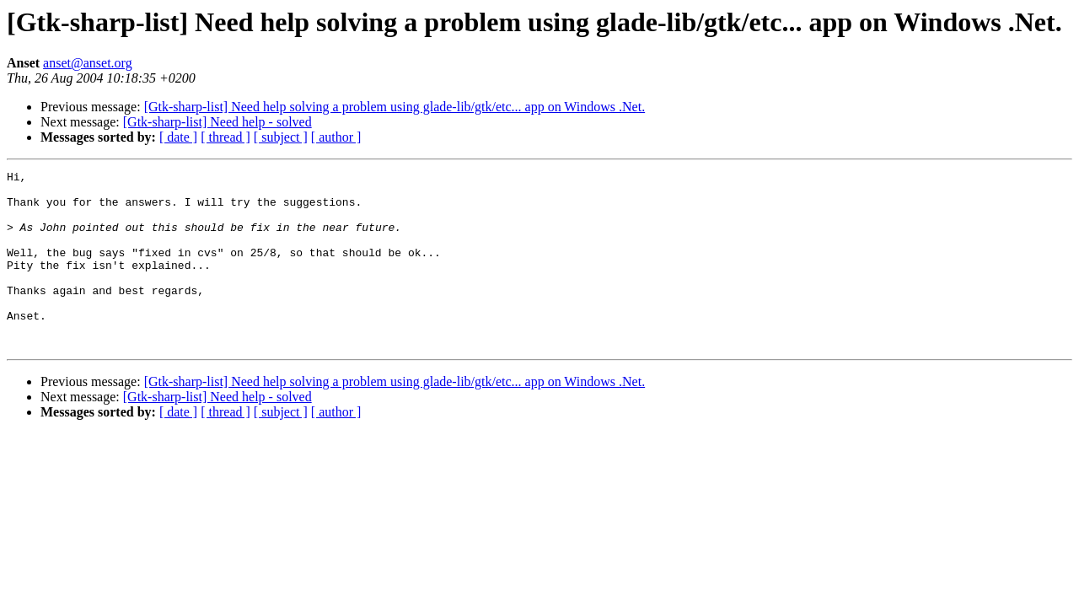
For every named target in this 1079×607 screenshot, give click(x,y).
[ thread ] (225, 137)
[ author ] (336, 137)
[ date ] (178, 137)
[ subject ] (281, 137)
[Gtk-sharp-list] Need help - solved (217, 122)
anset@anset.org (87, 63)
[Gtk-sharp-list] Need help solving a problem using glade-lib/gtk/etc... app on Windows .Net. (395, 106)
